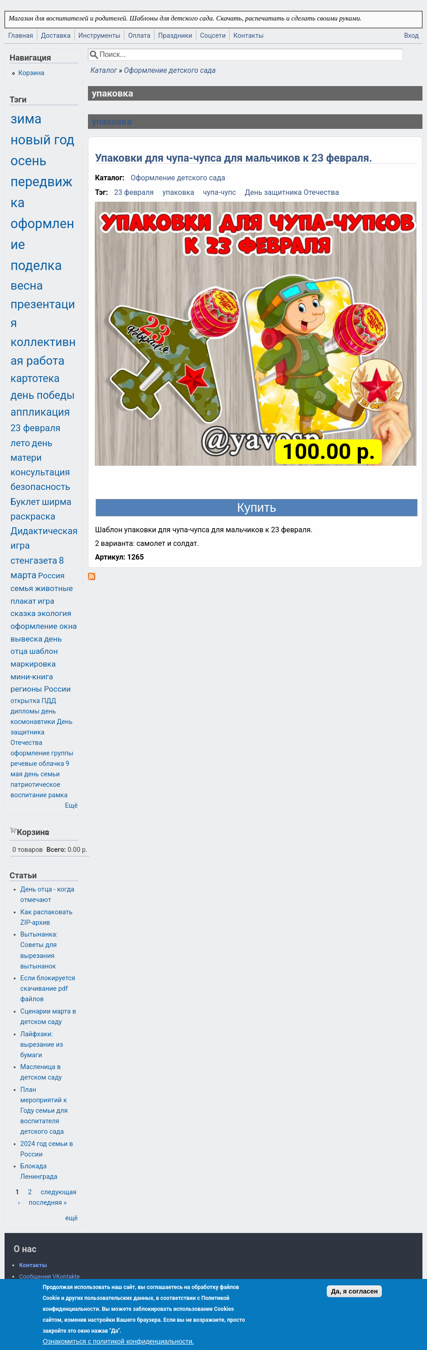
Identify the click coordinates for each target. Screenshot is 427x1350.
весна (26, 285)
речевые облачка (37, 764)
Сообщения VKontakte (49, 1276)
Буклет (25, 501)
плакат (23, 601)
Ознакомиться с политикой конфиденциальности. (118, 1341)
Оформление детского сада (170, 70)
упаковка (111, 121)
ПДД (48, 701)
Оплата (139, 36)
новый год (42, 140)
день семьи (42, 774)
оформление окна (43, 626)
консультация (40, 472)
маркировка (33, 663)
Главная (20, 36)
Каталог (103, 70)
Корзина (31, 73)
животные (54, 588)
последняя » (48, 1203)
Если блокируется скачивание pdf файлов (48, 988)
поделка (36, 265)
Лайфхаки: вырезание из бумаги (42, 1044)
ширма (57, 501)
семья (21, 588)
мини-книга (31, 676)
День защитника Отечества (292, 192)
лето (20, 443)
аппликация (40, 412)
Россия (51, 575)
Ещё (71, 806)
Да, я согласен (354, 1291)
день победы (42, 395)
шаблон (43, 651)
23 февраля (134, 192)
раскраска (32, 516)
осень (28, 160)
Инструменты (99, 36)
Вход (411, 36)
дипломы (25, 711)
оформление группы (41, 753)
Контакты (248, 36)
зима (25, 119)
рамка (57, 795)
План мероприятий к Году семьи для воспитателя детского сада (44, 1111)
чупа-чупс (219, 192)
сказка (23, 613)
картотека (35, 378)
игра (46, 601)
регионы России (40, 688)
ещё (71, 1218)
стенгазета (33, 560)
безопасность (40, 486)
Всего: (56, 850)
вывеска (26, 638)
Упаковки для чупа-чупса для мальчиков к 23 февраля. (233, 158)
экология (54, 613)
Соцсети (213, 36)
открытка (25, 701)
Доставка (56, 36)
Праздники (175, 36)
